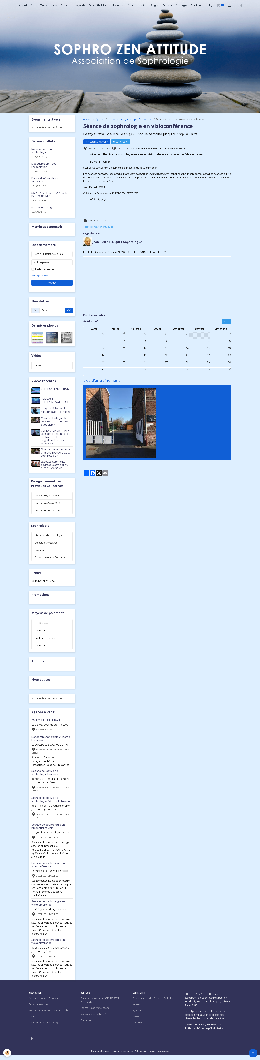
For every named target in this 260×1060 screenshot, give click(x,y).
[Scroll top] (253, 1053)
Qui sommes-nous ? (40, 1008)
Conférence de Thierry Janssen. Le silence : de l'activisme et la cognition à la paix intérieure (56, 435)
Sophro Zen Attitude (43, 5)
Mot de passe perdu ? (41, 276)
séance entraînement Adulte (99, 227)
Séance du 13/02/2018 (48, 494)
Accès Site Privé (98, 5)
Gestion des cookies (161, 1055)
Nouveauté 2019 (41, 207)
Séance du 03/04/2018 (48, 502)
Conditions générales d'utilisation (128, 1055)
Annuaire (167, 5)
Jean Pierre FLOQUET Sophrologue (118, 242)
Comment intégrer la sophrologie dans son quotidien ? (55, 420)
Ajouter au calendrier (96, 141)
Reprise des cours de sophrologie (44, 151)
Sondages (181, 5)
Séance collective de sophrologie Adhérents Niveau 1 (51, 804)
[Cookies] (7, 1053)
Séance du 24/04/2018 (48, 509)
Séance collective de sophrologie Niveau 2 (44, 777)
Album (131, 5)
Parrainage (86, 1024)
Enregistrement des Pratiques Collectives (156, 1002)
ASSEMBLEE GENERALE (46, 724)
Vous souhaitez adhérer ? (95, 1018)
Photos (136, 1021)
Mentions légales (96, 1055)
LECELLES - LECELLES (99, 148)
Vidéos (143, 5)
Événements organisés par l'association (130, 119)
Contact (65, 5)
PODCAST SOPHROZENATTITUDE (55, 400)
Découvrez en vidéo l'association (44, 165)
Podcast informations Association (44, 180)
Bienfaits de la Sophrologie (50, 535)
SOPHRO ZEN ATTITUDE (56, 389)
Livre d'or (118, 5)
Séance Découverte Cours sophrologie (51, 1014)
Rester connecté (44, 269)
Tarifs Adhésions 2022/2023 (45, 1027)
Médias (33, 1021)
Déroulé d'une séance (47, 543)
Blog (153, 5)
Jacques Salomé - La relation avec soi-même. (56, 409)
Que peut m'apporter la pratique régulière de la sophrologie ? (56, 451)
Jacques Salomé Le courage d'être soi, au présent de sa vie (55, 463)
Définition (40, 550)
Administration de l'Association (46, 1002)
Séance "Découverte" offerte (96, 1012)
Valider (52, 282)
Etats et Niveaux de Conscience (45, 560)
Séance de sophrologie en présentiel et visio (48, 831)
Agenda (80, 5)
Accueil (23, 5)
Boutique (196, 5)
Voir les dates (120, 141)
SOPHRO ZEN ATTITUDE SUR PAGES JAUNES (49, 194)
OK (69, 310)
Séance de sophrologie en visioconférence (48, 869)
